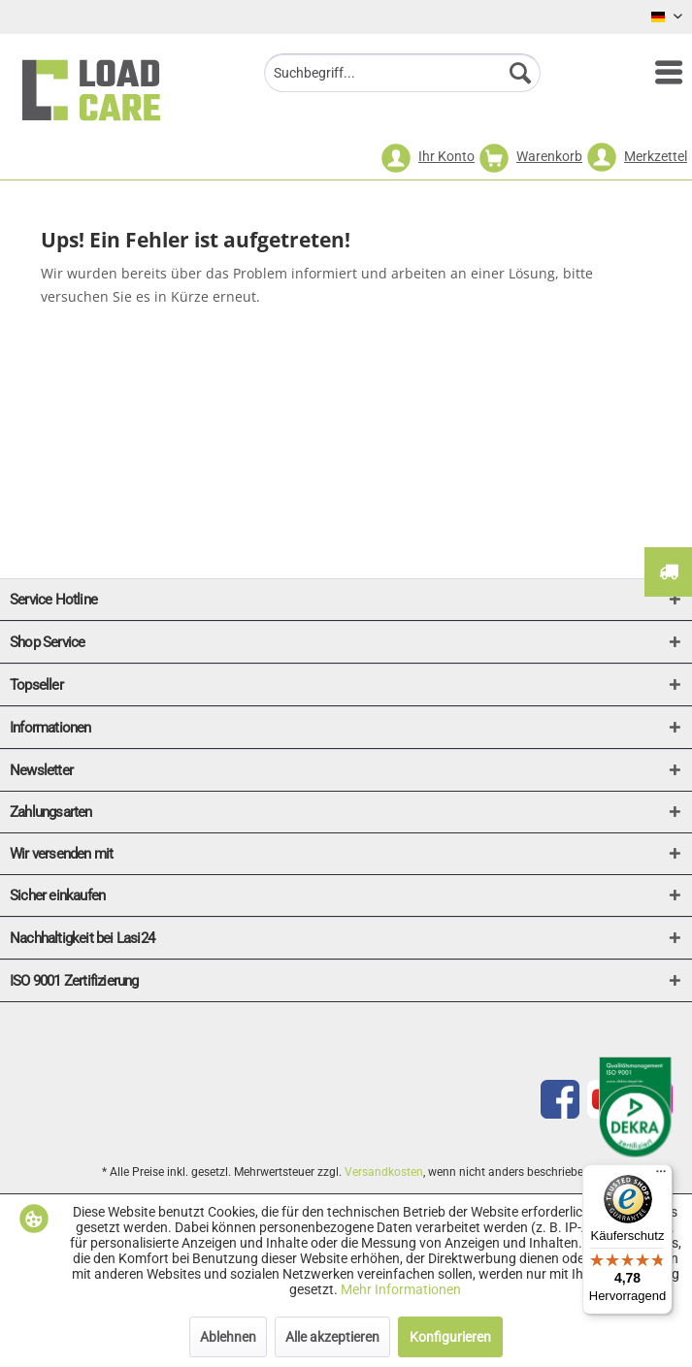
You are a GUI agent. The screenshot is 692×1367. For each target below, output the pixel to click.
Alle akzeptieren (332, 1337)
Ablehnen (228, 1337)
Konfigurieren (450, 1337)
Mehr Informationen (401, 1289)
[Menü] (659, 72)
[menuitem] (659, 72)
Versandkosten (384, 1172)
